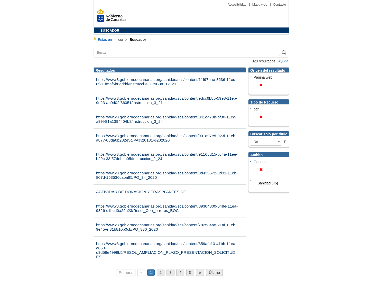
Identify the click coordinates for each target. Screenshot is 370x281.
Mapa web (260, 4)
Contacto (279, 4)
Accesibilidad (237, 4)
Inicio (119, 40)
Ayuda (283, 61)
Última (214, 272)
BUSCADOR (109, 30)
